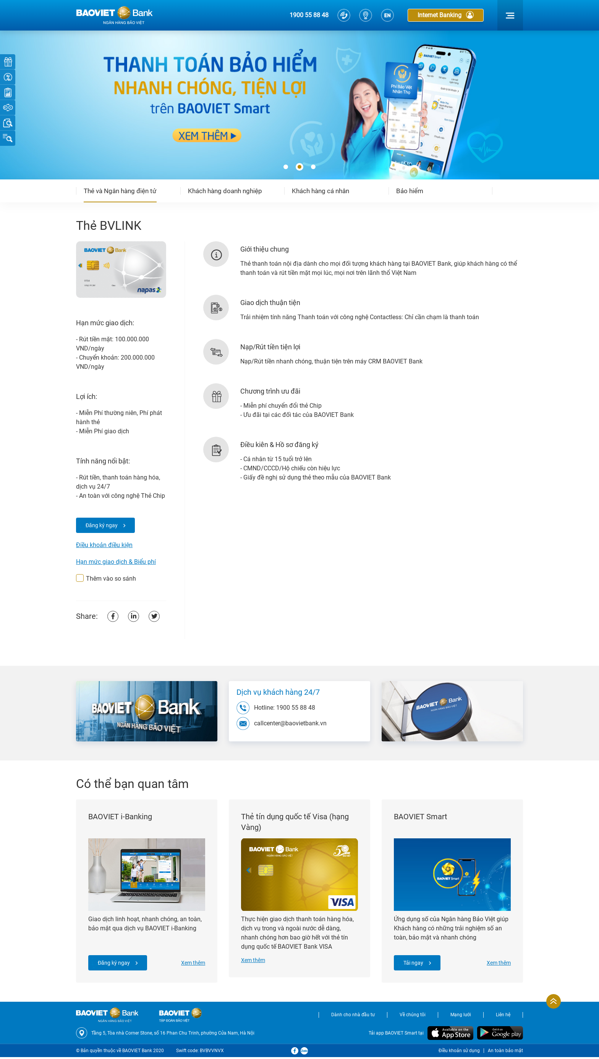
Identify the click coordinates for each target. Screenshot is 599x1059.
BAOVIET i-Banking (121, 817)
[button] (286, 167)
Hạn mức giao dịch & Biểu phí (116, 561)
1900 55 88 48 (309, 15)
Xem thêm (192, 964)
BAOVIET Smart (421, 817)
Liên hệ (503, 1016)
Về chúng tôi (413, 1016)
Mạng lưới (460, 1016)
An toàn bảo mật (505, 1052)
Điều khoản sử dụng (459, 1052)
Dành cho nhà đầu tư (353, 1016)
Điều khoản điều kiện (104, 545)
